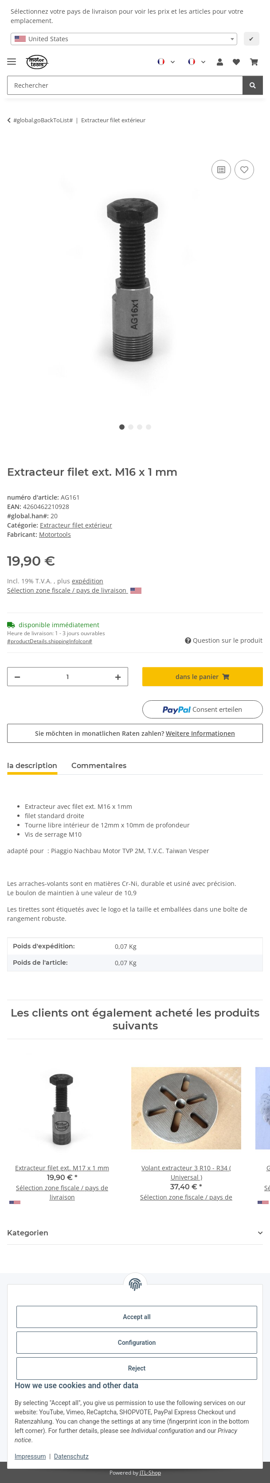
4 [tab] (148, 427)
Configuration (137, 1342)
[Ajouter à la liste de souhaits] (244, 169)
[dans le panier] (14, 148)
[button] (220, 62)
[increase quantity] (118, 677)
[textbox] (124, 39)
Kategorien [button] (27, 1233)
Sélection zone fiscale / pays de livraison (74, 590)
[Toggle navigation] (11, 57)
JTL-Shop (150, 1472)
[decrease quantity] (17, 677)
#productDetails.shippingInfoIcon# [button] (49, 641)
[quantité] (68, 677)
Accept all (136, 1316)
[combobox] (124, 39)
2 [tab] (130, 427)
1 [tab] (122, 427)
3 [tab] (139, 427)
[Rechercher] (253, 85)
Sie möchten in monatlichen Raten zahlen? (135, 733)
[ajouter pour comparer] (221, 169)
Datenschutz (71, 1456)
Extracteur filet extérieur (76, 525)
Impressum (30, 1456)
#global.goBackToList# (43, 120)
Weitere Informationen (200, 733)
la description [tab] (32, 765)
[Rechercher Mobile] (125, 85)
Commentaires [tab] (98, 765)
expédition (87, 581)
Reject (137, 1368)
